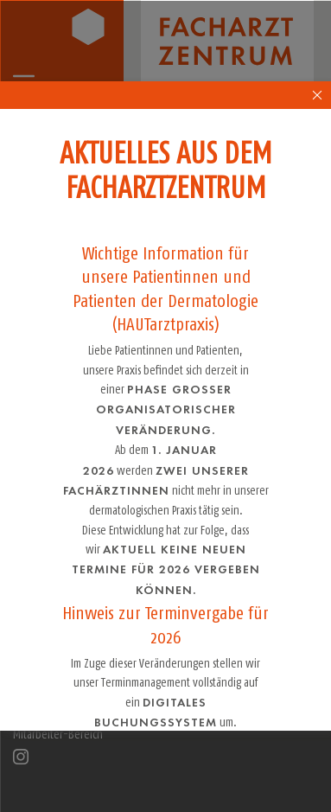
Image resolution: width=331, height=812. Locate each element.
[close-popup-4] (318, 95)
